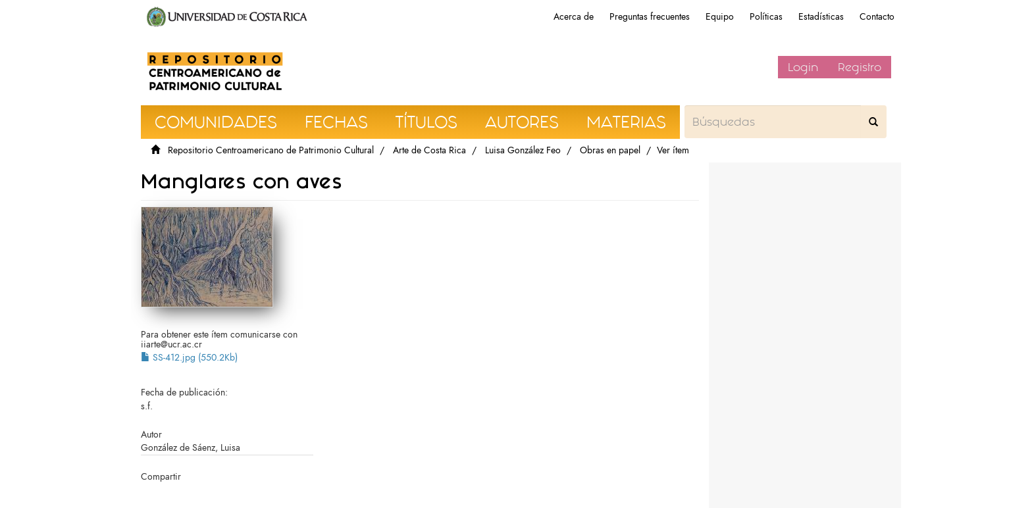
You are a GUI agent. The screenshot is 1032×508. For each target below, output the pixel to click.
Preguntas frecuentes (649, 17)
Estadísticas (821, 17)
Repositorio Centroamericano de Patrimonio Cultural (271, 150)
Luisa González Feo (523, 150)
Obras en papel (610, 150)
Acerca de (574, 17)
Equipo (720, 17)
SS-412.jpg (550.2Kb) (189, 357)
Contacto (877, 17)
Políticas (766, 17)
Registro (859, 67)
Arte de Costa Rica (429, 150)
